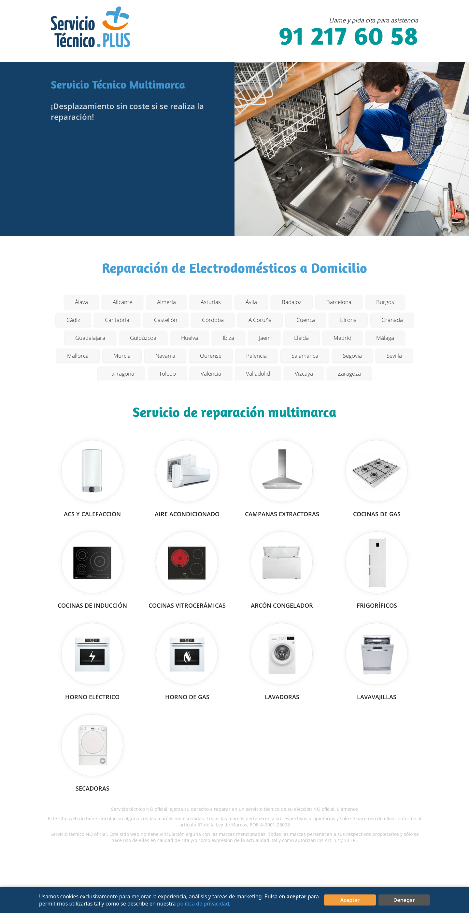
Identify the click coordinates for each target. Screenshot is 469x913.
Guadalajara (90, 337)
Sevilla (394, 355)
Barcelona (338, 302)
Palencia (256, 355)
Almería (166, 302)
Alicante (122, 302)
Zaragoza (349, 373)
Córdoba (213, 320)
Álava (81, 302)
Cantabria (117, 320)
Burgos (385, 302)
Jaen (264, 337)
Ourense (210, 355)
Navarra (165, 355)
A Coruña (260, 320)
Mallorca (78, 355)
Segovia (352, 355)
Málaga (385, 337)
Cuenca (305, 320)
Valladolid (258, 373)
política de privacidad (203, 903)
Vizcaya (304, 373)
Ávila (251, 302)
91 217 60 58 (348, 38)
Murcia (122, 355)
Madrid (342, 337)
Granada (392, 320)
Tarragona (121, 373)
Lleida (301, 337)
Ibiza (228, 337)
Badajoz (292, 302)
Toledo (167, 373)
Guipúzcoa (143, 337)
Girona (348, 320)
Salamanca (304, 355)
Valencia (211, 373)
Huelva (189, 337)
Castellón (165, 320)
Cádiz (73, 320)
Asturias (211, 302)
